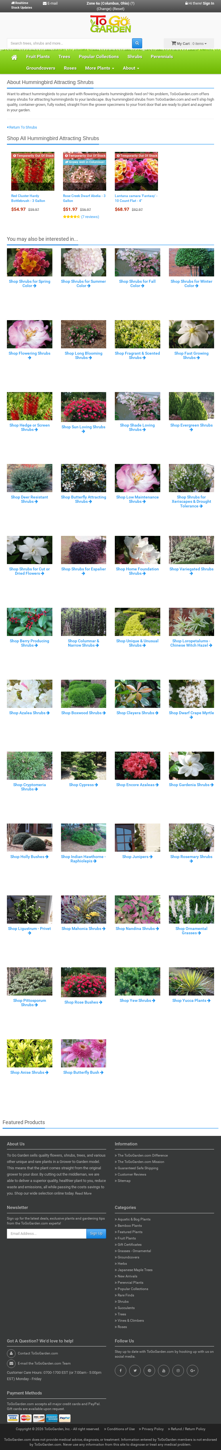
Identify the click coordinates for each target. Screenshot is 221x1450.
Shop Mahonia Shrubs (84, 928)
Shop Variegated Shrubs (191, 571)
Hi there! (199, 3)
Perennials (162, 56)
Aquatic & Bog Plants (132, 1219)
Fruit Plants (38, 56)
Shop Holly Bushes (29, 856)
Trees (64, 56)
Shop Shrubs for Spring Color (29, 283)
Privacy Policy (152, 1429)
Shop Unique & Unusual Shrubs (137, 643)
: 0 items (189, 43)
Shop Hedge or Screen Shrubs (29, 427)
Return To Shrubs (22, 127)
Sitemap (123, 1181)
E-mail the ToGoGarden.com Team (44, 1363)
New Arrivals (126, 1276)
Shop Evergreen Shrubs (191, 427)
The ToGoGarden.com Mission (139, 1162)
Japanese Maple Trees (134, 1270)
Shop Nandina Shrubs (137, 928)
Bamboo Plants (128, 1226)
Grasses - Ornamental (133, 1251)
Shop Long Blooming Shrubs (83, 355)
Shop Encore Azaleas (137, 784)
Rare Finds (124, 1295)
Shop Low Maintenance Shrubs (137, 499)
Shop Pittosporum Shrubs (29, 1002)
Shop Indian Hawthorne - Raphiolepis (83, 858)
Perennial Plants (129, 1283)
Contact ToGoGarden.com (38, 1353)
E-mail (50, 3)
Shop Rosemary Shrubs (191, 858)
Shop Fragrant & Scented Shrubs (137, 355)
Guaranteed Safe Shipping (136, 1168)
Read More (83, 1193)
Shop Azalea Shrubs (29, 712)
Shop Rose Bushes (83, 1002)
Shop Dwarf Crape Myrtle (191, 714)
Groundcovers (40, 68)
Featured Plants (128, 1232)
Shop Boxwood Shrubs (83, 712)
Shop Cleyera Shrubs (138, 712)
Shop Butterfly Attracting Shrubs (83, 499)
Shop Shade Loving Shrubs (137, 427)
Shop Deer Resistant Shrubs (29, 499)
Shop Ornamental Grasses (191, 930)
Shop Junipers (137, 856)
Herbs (121, 1264)
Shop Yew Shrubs (137, 1000)
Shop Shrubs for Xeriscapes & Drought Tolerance (191, 501)
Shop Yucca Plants (191, 1000)
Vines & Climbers (129, 1321)
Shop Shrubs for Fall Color (137, 283)
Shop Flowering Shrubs (29, 355)
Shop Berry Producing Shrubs (29, 643)
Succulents (125, 1308)
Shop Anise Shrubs (29, 1072)
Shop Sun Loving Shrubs (83, 429)
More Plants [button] (99, 68)
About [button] (131, 68)
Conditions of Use (120, 1429)
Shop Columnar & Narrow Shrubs (83, 643)
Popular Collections (99, 56)
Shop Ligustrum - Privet (29, 930)
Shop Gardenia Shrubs (191, 784)
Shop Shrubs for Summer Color (83, 283)
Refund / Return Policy (186, 1429)
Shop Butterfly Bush (83, 1072)
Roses (70, 68)
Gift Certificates (128, 1245)
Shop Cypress (83, 784)
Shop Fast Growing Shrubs (191, 355)
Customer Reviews (130, 1174)
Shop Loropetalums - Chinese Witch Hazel (191, 643)
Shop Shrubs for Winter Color (191, 283)
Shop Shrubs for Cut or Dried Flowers (29, 571)
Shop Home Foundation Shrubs (137, 571)
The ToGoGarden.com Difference (141, 1155)
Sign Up (96, 1233)
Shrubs (134, 56)
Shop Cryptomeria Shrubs (29, 786)
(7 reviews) (89, 217)
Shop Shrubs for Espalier (83, 571)
